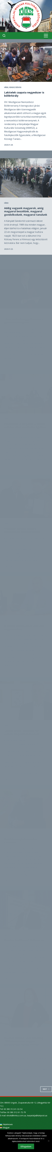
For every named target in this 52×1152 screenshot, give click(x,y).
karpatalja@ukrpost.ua (37, 1115)
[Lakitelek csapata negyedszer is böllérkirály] (26, 62)
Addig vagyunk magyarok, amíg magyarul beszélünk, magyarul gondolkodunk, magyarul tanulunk (25, 221)
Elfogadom (26, 1146)
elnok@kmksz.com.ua (16, 1115)
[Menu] (45, 35)
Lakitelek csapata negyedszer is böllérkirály (24, 94)
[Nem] (48, 1140)
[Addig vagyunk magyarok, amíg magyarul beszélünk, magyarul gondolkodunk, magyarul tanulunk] (26, 187)
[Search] (4, 35)
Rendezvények (15, 87)
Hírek (6, 87)
